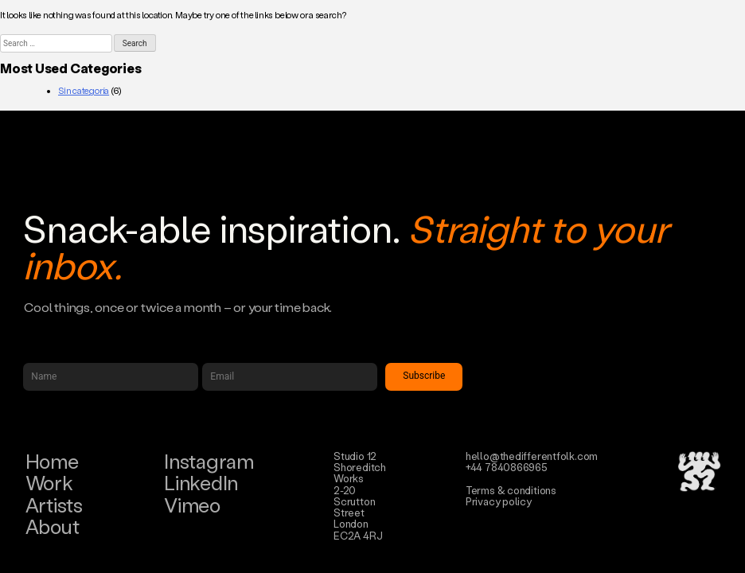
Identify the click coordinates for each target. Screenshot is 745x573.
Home (52, 461)
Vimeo (192, 505)
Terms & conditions (511, 490)
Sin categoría (83, 90)
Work (49, 483)
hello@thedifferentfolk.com (532, 455)
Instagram (209, 461)
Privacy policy (499, 501)
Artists (54, 505)
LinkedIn (201, 483)
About (52, 526)
